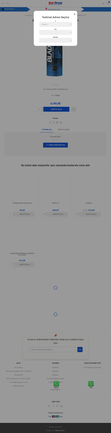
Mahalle (55, 37)
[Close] (74, 14)
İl (55, 21)
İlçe (55, 29)
